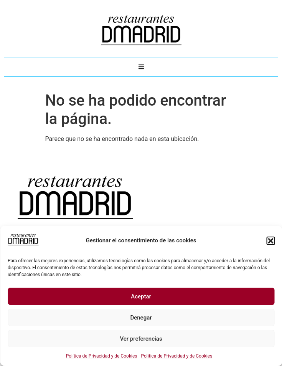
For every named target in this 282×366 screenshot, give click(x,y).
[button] (270, 241)
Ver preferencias (141, 338)
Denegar (141, 317)
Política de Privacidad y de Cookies (101, 356)
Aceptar (141, 296)
